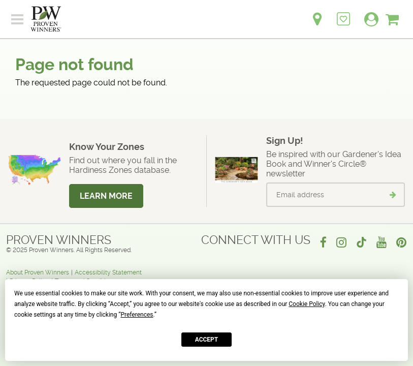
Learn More (106, 196)
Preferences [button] (136, 314)
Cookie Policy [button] (307, 304)
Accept (206, 339)
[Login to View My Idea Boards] (343, 13)
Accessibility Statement (108, 272)
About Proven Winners (37, 272)
